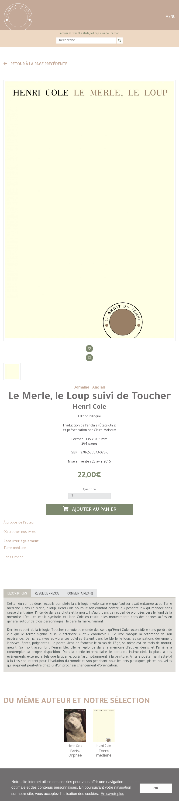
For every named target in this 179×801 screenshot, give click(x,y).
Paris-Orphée (13, 558)
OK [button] (155, 788)
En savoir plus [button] (112, 794)
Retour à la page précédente (35, 64)
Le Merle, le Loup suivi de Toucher (99, 33)
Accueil (64, 33)
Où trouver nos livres (19, 532)
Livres (73, 33)
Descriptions (17, 593)
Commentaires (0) (80, 593)
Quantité (89, 489)
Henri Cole (89, 407)
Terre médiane (14, 548)
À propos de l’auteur (19, 523)
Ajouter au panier (89, 509)
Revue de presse (47, 593)
